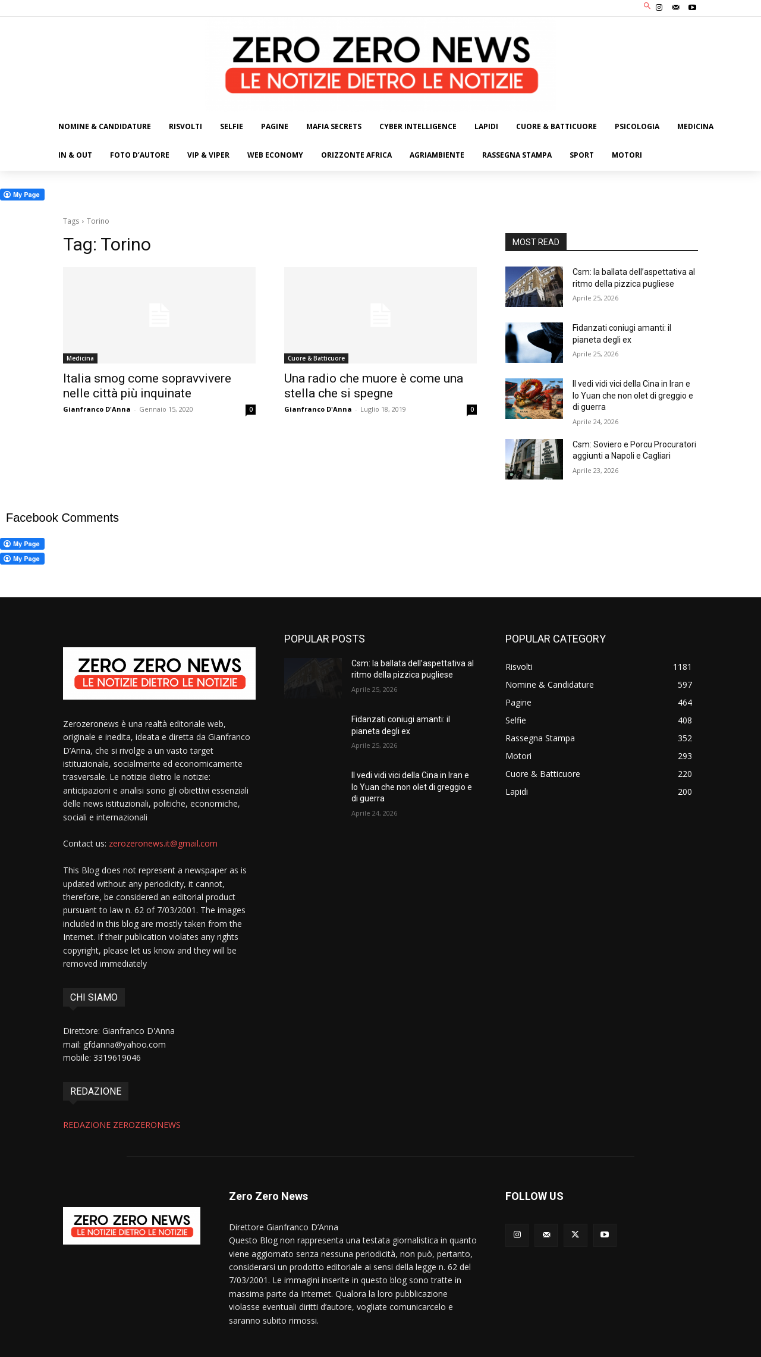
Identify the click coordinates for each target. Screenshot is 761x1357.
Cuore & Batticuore (316, 358)
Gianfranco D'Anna (97, 409)
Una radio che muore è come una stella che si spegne (373, 385)
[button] (647, 7)
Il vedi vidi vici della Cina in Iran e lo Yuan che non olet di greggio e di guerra (633, 395)
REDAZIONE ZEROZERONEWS (122, 1124)
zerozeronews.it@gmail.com (163, 843)
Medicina (80, 358)
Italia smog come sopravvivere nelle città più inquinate (147, 385)
